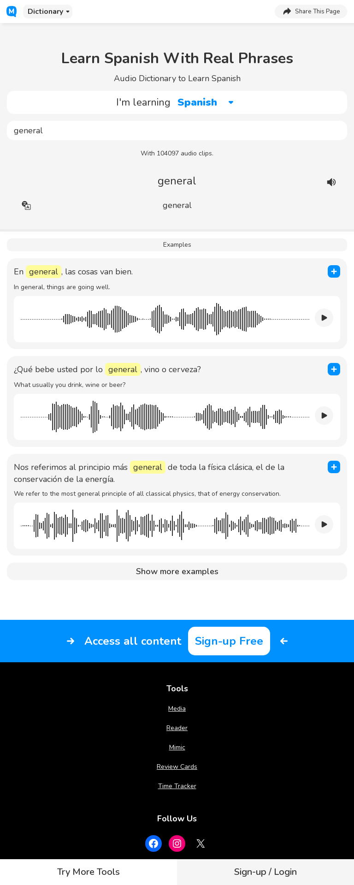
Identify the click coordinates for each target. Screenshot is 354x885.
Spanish (197, 102)
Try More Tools (88, 872)
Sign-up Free (229, 641)
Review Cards (177, 766)
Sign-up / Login (265, 872)
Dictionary (45, 11)
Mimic (177, 747)
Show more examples (177, 571)
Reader (177, 728)
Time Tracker (177, 786)
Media (177, 708)
